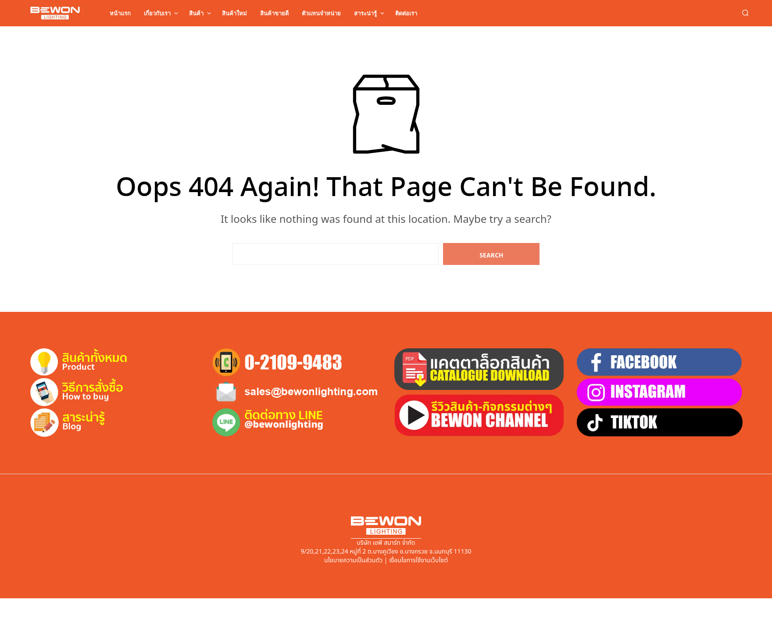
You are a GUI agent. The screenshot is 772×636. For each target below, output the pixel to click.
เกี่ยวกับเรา (157, 13)
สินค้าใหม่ (234, 13)
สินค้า (196, 13)
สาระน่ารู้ (365, 13)
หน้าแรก (120, 13)
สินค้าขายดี (274, 13)
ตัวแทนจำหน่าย (321, 13)
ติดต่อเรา (406, 13)
